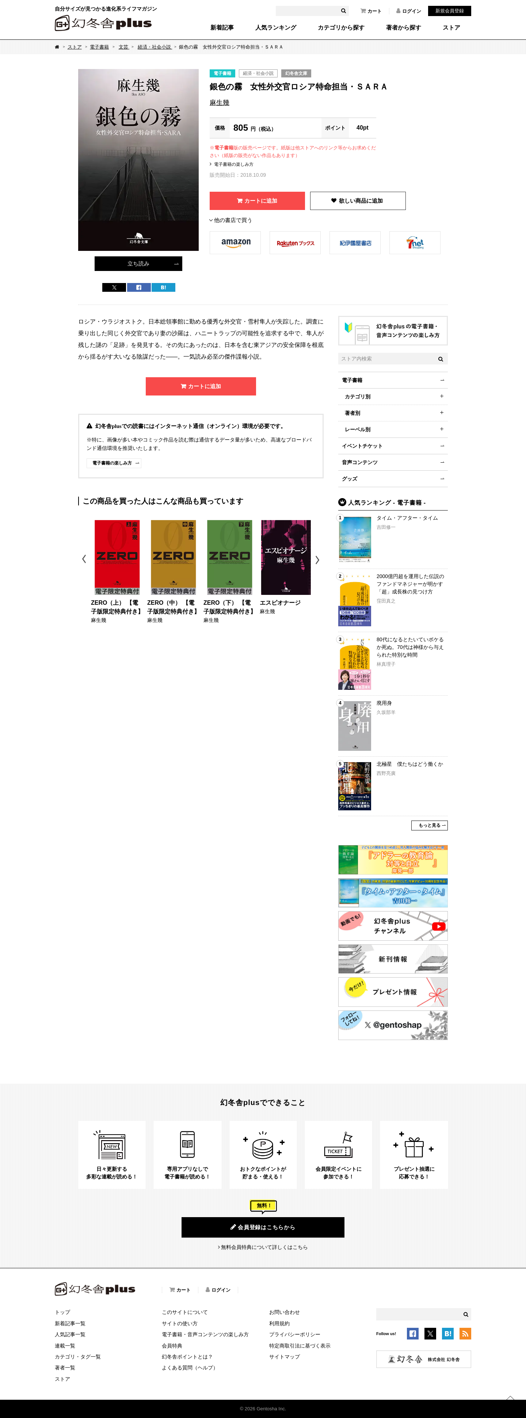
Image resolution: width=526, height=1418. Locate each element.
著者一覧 (65, 1368)
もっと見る (430, 825)
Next (318, 560)
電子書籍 (99, 47)
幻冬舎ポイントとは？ (187, 1357)
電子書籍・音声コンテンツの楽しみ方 (205, 1334)
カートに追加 (260, 200)
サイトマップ (284, 1357)
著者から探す (403, 28)
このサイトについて (185, 1312)
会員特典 (172, 1346)
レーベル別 (357, 429)
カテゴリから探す (341, 28)
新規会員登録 (449, 11)
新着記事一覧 (70, 1323)
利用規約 (279, 1323)
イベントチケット (362, 446)
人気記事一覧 (70, 1334)
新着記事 (222, 28)
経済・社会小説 (155, 47)
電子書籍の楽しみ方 (234, 164)
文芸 (124, 47)
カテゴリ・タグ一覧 (78, 1357)
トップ (62, 1312)
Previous (84, 560)
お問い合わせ (284, 1312)
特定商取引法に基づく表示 (300, 1346)
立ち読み (138, 263)
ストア (451, 28)
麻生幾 (219, 102)
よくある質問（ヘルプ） (190, 1368)
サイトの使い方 (180, 1323)
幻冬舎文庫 (296, 73)
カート (371, 11)
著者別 (352, 413)
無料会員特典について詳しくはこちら (264, 1247)
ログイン (408, 11)
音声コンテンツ (360, 462)
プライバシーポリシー (294, 1334)
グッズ (349, 479)
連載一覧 (65, 1346)
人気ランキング (275, 28)
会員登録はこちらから (262, 1227)
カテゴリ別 (357, 397)
